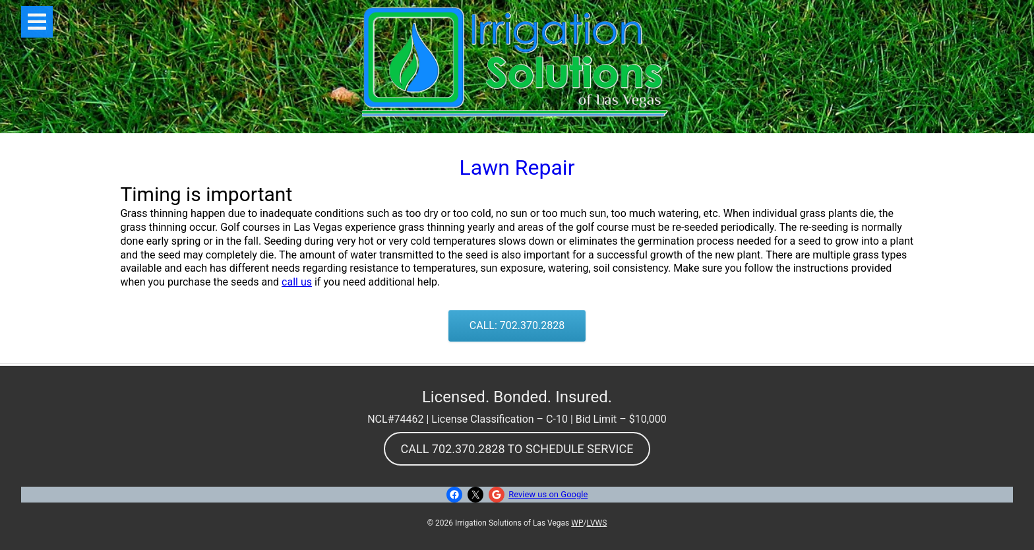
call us (297, 282)
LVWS (596, 523)
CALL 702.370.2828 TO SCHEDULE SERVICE (517, 449)
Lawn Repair (517, 167)
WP (577, 523)
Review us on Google (548, 494)
